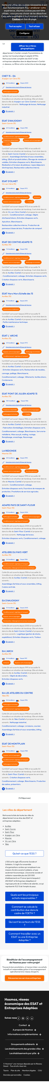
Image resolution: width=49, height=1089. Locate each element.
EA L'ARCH (7, 651)
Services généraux (31, 471)
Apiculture (6, 221)
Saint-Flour (18, 531)
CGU (40, 1070)
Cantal (33, 101)
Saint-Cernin (13, 154)
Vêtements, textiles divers (35, 377)
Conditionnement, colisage (21, 215)
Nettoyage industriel (18, 722)
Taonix (6, 1070)
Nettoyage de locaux (27, 104)
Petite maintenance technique (15, 322)
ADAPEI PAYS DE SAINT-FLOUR (18, 505)
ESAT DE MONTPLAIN (13, 744)
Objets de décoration (18, 676)
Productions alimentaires (10, 140)
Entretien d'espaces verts (19, 162)
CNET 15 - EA (9, 76)
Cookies (16, 19)
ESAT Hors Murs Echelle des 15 (17, 293)
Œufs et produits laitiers (17, 159)
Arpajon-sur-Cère (21, 101)
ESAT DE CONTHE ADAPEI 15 (17, 242)
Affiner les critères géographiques (27, 47)
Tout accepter (15, 26)
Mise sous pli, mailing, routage (23, 434)
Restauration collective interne (26, 167)
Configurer (24, 33)
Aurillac (11, 273)
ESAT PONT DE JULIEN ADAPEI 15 (19, 394)
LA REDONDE (9, 451)
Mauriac (11, 481)
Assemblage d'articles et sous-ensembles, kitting (21, 584)
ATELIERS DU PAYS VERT (15, 552)
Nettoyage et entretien (10, 91)
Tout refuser (34, 26)
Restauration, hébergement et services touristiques (19, 568)
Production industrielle (10, 410)
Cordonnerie (7, 380)
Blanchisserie (36, 162)
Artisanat (37, 197)
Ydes (16, 719)
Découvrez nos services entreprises (24, 978)
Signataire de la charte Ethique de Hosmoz (18, 87)
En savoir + (10, 111)
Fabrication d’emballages (13, 428)
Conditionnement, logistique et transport (15, 136)
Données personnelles (12, 1075)
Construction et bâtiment (11, 309)
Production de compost (32, 228)
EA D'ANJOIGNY (10, 600)
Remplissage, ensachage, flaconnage (17, 437)
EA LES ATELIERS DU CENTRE (17, 693)
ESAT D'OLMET (10, 181)
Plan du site (15, 1070)
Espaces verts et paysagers (32, 140)
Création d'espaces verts (12, 279)
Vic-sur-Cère (13, 212)
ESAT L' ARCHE (10, 336)
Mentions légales (29, 1070)
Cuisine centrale (8, 587)
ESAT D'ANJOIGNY (12, 121)
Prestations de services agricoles (24, 491)
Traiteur (37, 637)
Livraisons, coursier (33, 726)
